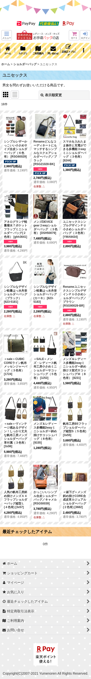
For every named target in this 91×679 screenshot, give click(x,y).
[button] (6, 35)
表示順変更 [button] (51, 95)
